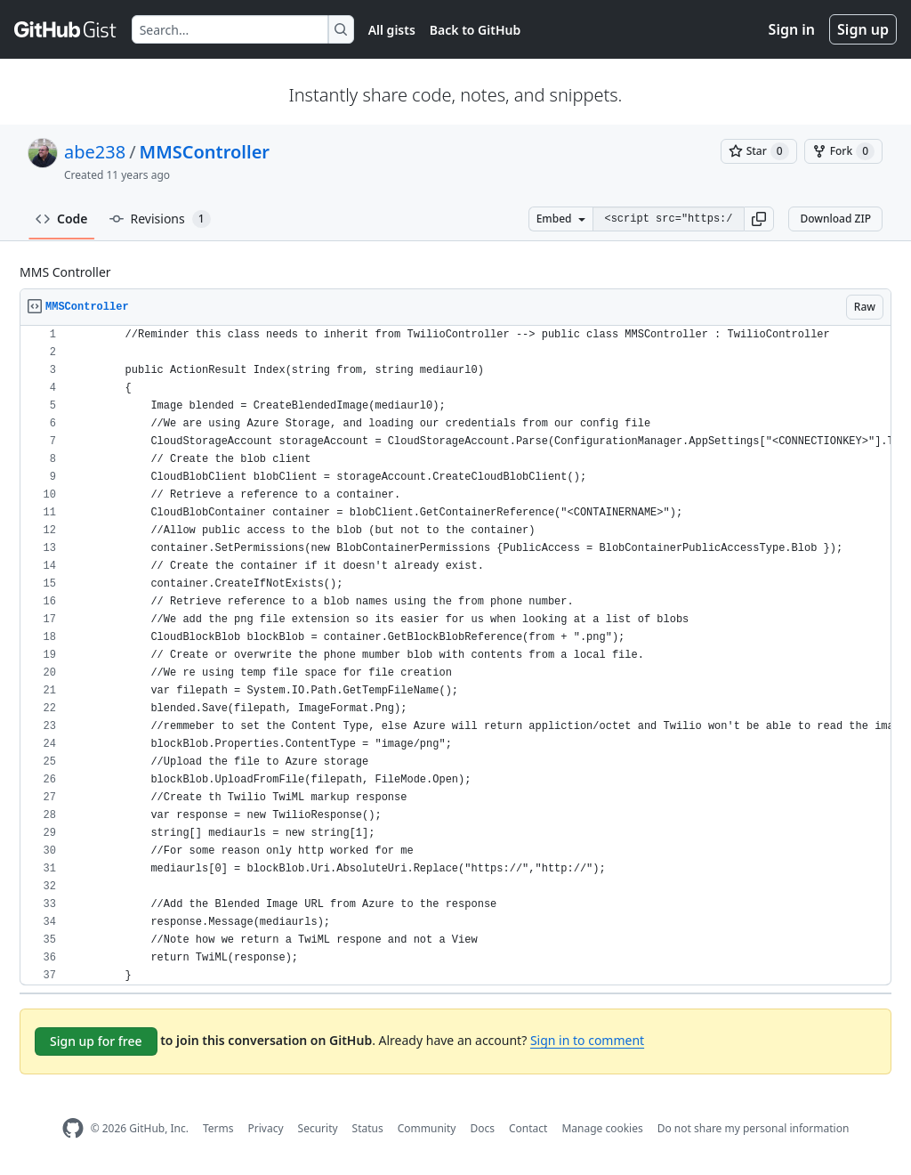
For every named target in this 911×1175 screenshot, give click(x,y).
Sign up (863, 29)
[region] (455, 655)
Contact (528, 1128)
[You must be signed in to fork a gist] (843, 151)
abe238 (94, 152)
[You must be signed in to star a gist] (759, 151)
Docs (482, 1128)
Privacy (266, 1128)
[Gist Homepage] (65, 29)
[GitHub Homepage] (73, 1128)
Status (367, 1128)
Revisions (160, 219)
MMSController (205, 152)
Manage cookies (601, 1128)
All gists (391, 29)
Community (427, 1128)
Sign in (792, 29)
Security (318, 1128)
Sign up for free (96, 1041)
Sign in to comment (587, 1040)
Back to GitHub (475, 29)
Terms (218, 1128)
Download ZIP (835, 218)
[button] (759, 219)
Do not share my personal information (753, 1128)
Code (62, 218)
